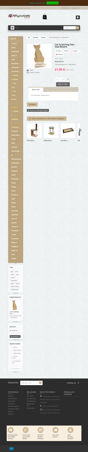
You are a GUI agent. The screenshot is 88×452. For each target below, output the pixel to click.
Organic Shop (15, 173)
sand (12, 283)
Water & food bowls (15, 254)
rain (17, 274)
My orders (30, 396)
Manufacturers (15, 344)
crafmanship (14, 289)
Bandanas (15, 51)
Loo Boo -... (65, 140)
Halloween (15, 163)
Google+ (74, 51)
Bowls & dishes (15, 77)
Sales (14, 203)
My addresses (31, 401)
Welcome (11, 411)
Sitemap (10, 414)
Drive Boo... (31, 140)
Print (31, 70)
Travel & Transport (15, 228)
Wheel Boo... (48, 140)
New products (12, 398)
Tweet (58, 51)
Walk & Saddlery (15, 244)
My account (31, 392)
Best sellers (11, 401)
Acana (15, 347)
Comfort (15, 107)
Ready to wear (15, 197)
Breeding (15, 63)
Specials (10, 396)
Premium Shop (15, 181)
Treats (14, 234)
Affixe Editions (17, 350)
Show (14, 207)
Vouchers (15, 238)
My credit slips (31, 398)
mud (16, 271)
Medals (14, 167)
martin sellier (15, 286)
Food (13, 139)
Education (15, 135)
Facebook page (52, 3)
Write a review (59, 58)
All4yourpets (16, 353)
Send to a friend (35, 72)
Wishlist (13, 327)
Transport (15, 127)
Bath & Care (14, 57)
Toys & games (14, 221)
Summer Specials (15, 213)
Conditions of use (13, 409)
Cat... (79, 140)
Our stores (11, 403)
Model (57, 61)
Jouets (16, 111)
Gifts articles (14, 145)
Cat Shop (15, 71)
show (17, 283)
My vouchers (31, 408)
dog (12, 271)
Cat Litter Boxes (14, 95)
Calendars (15, 67)
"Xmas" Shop (14, 45)
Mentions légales (13, 406)
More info (36, 90)
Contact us (66, 8)
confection (14, 280)
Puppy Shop (14, 189)
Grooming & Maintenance (16, 155)
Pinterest (59, 54)
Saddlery (15, 119)
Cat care (14, 85)
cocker (13, 277)
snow (12, 274)
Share (66, 51)
